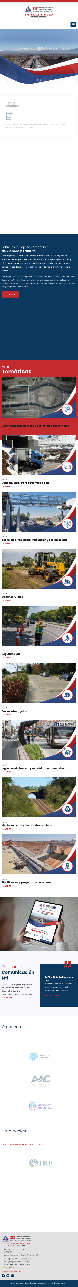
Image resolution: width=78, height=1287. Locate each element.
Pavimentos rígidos (14, 711)
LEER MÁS (10, 294)
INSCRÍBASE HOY (51, 995)
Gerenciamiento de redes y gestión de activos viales (35, 426)
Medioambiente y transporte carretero (27, 825)
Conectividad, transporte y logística (25, 483)
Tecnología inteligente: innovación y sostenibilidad (34, 540)
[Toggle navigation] (73, 24)
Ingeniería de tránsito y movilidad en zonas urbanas (35, 768)
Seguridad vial (11, 654)
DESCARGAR (7, 997)
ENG (12, 1267)
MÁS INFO (6, 429)
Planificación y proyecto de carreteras (26, 882)
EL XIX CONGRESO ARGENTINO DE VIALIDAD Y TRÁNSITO (23, 1144)
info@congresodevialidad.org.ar (17, 1261)
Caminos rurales (12, 597)
